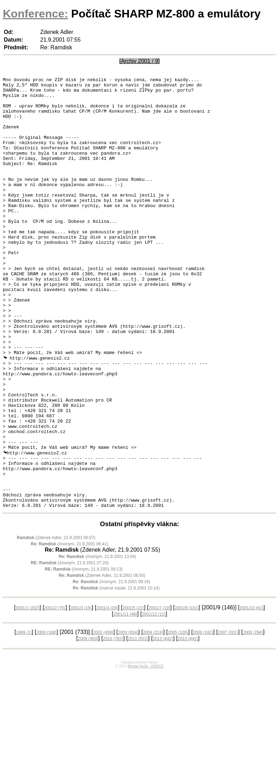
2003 (128, 717)
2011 (138, 724)
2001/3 (81, 693)
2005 (178, 717)
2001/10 (251, 693)
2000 (46, 717)
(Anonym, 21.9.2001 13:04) (97, 641)
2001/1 (28, 693)
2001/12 (154, 699)
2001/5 (133, 693)
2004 (153, 717)
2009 (88, 724)
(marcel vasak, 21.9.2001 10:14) (116, 673)
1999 (24, 717)
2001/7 (159, 693)
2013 (188, 724)
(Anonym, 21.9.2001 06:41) (69, 629)
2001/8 (187, 693)
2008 (253, 717)
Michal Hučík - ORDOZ (145, 752)
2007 (228, 717)
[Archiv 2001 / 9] (139, 61)
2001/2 (54, 693)
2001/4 (107, 693)
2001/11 (125, 699)
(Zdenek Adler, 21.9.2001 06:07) (56, 623)
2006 (203, 717)
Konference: (35, 13)
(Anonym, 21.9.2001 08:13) (84, 654)
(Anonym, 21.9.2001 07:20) (70, 648)
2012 (163, 724)
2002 (103, 717)
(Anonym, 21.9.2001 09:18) (111, 667)
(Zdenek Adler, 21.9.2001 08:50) (102, 660)
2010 (113, 724)
